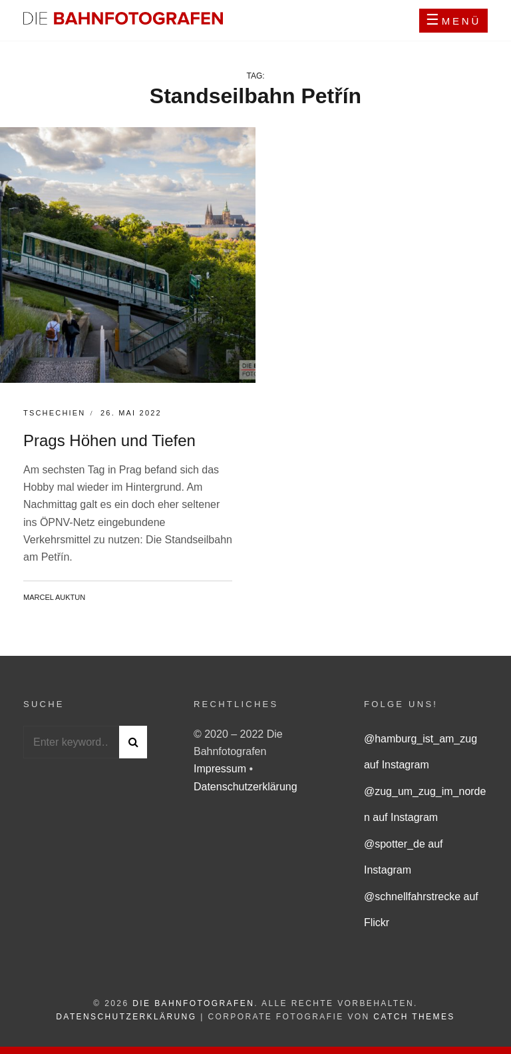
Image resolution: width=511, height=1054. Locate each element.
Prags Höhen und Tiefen (109, 440)
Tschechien (54, 413)
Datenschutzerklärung (245, 786)
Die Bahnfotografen (193, 1003)
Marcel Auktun (54, 597)
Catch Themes (413, 1016)
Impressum (222, 768)
